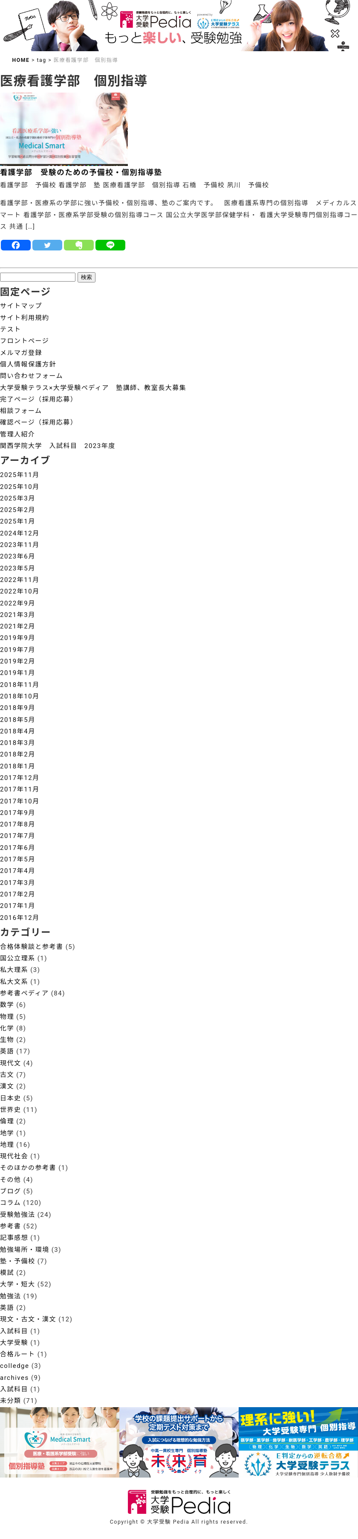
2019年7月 (17, 650)
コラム (10, 1203)
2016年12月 (20, 918)
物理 (7, 1017)
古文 (7, 1075)
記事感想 (14, 1238)
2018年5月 (17, 720)
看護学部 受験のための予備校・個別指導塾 (81, 172)
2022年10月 (20, 591)
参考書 (10, 1226)
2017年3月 (17, 883)
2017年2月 (17, 894)
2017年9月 (17, 813)
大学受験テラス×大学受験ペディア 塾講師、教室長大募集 (93, 388)
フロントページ (24, 341)
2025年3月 (17, 498)
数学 (7, 1005)
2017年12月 (20, 778)
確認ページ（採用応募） (38, 422)
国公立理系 (17, 958)
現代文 (10, 1063)
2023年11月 (20, 545)
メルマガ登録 (21, 353)
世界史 (10, 1110)
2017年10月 (20, 801)
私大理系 (14, 970)
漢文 (7, 1086)
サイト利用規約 (24, 318)
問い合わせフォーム (31, 376)
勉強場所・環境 (24, 1250)
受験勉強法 (17, 1215)
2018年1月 (17, 766)
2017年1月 (17, 906)
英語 (7, 1051)
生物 (7, 1040)
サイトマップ (21, 306)
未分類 (10, 1401)
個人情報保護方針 (28, 364)
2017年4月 (17, 871)
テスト (10, 329)
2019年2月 (17, 661)
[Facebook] (16, 245)
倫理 (7, 1121)
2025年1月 (17, 521)
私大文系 (14, 982)
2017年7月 (17, 836)
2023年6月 (17, 556)
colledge (14, 1366)
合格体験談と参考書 (32, 947)
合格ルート (17, 1354)
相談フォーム (21, 411)
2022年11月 (20, 580)
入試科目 (14, 1331)
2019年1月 (17, 673)
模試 (7, 1273)
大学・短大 (17, 1284)
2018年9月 (17, 708)
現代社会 (14, 1156)
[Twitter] (47, 245)
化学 (7, 1028)
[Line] (110, 245)
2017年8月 (17, 824)
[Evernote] (79, 245)
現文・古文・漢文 (28, 1319)
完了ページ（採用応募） (38, 399)
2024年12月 (20, 533)
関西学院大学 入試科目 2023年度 (57, 446)
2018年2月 (17, 754)
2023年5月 (17, 568)
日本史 (10, 1098)
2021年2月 (17, 626)
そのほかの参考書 (28, 1168)
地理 (7, 1145)
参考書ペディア (24, 993)
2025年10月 (20, 487)
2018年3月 (17, 743)
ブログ (10, 1191)
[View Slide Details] (179, 1442)
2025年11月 (20, 475)
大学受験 (14, 1343)
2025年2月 (17, 510)
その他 (10, 1180)
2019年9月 (17, 638)
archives (14, 1378)
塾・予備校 (17, 1261)
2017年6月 (17, 848)
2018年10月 (20, 696)
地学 (7, 1133)
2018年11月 (20, 685)
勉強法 (10, 1296)
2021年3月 (17, 615)
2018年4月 (17, 731)
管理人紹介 (17, 434)
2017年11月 (20, 789)
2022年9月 (17, 603)
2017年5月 (17, 859)
